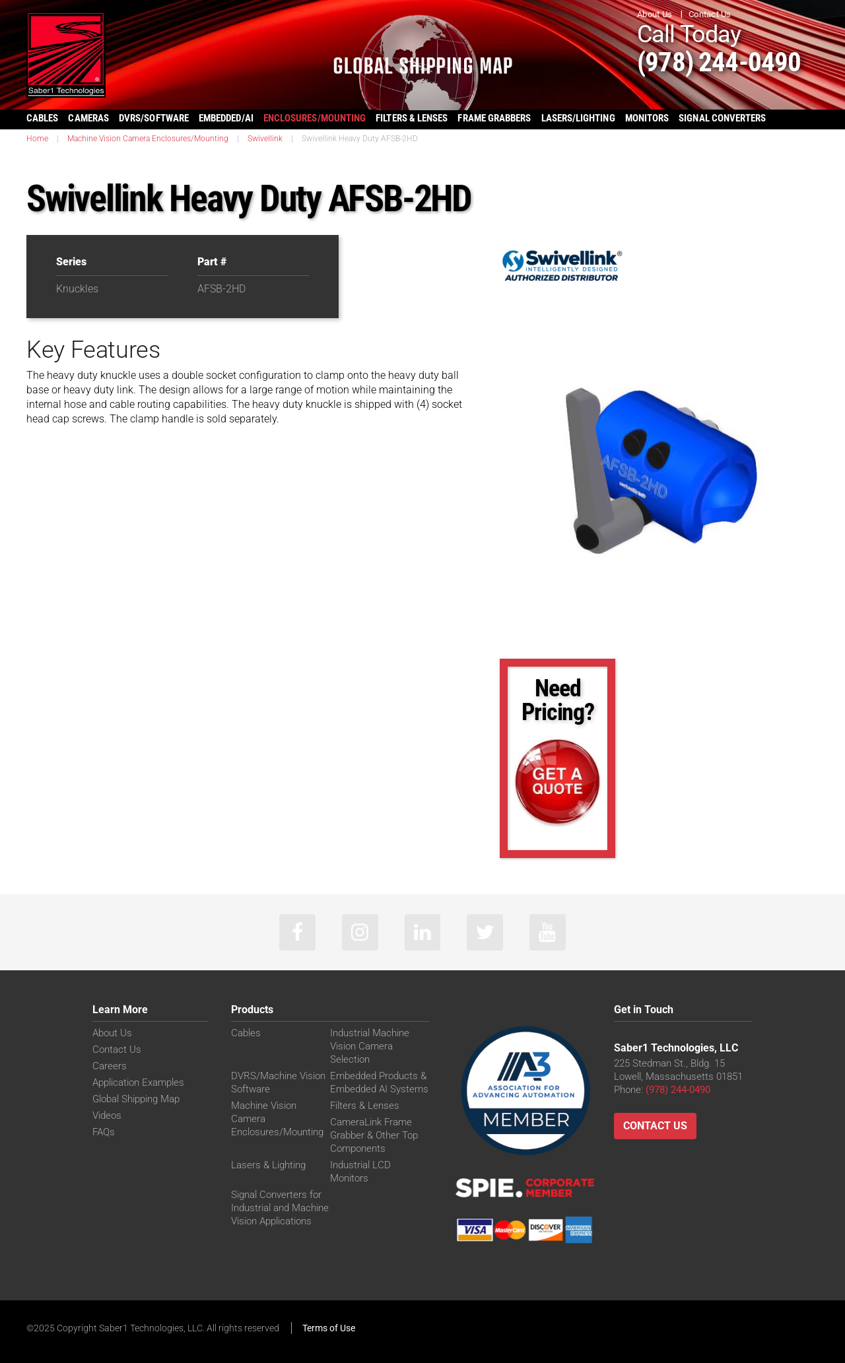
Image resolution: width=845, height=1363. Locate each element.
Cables (246, 1033)
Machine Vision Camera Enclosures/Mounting (147, 138)
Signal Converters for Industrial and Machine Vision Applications (280, 1208)
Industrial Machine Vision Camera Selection (369, 1046)
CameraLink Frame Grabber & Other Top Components (374, 1135)
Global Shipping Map (136, 1099)
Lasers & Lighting (268, 1165)
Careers (109, 1066)
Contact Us (710, 14)
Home (37, 138)
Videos (106, 1115)
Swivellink (265, 138)
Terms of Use (328, 1328)
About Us (654, 14)
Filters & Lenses (364, 1106)
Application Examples (138, 1082)
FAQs (103, 1132)
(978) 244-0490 (720, 62)
